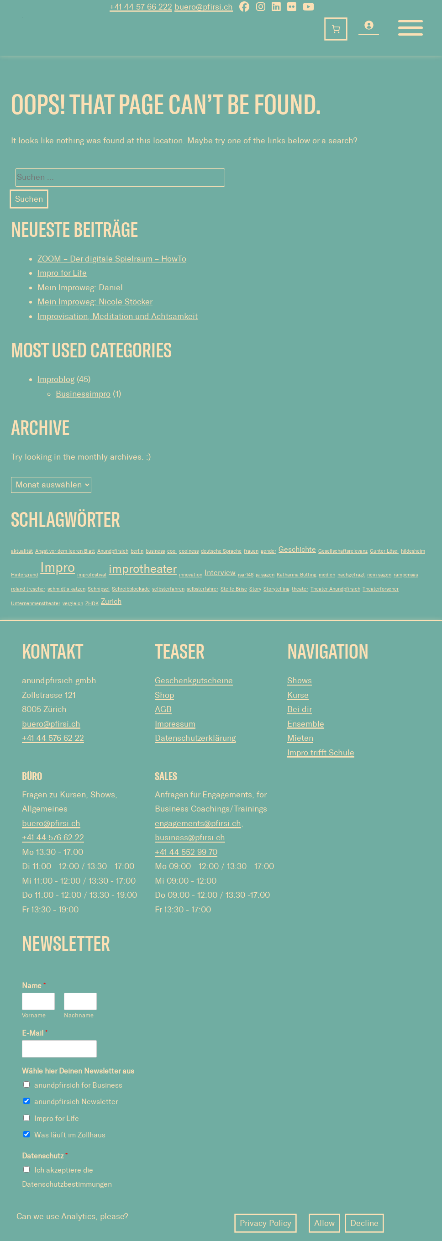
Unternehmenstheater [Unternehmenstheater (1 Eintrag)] (35, 604)
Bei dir (299, 709)
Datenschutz (45, 1156)
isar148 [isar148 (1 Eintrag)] (245, 575)
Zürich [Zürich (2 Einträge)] (111, 601)
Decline (364, 1223)
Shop (164, 695)
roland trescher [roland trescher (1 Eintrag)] (28, 589)
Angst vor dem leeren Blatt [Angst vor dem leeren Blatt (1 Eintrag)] (65, 551)
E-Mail (34, 1033)
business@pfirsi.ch (190, 838)
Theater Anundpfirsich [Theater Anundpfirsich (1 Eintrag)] (335, 589)
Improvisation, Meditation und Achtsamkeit (117, 316)
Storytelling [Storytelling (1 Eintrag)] (276, 589)
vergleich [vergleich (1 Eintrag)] (73, 604)
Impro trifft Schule (320, 753)
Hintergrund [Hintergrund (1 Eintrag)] (24, 575)
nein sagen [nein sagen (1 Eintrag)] (379, 575)
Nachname (79, 1015)
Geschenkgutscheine (194, 680)
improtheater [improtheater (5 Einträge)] (143, 569)
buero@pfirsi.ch (51, 724)
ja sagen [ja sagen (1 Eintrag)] (265, 575)
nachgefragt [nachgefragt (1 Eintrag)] (351, 575)
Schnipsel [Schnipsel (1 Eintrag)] (99, 589)
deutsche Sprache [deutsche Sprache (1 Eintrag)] (221, 551)
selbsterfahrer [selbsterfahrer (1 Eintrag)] (202, 589)
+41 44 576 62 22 (53, 738)
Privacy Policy (265, 1223)
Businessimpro (83, 394)
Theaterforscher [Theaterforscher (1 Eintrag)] (381, 589)
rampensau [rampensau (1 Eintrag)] (406, 575)
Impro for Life (62, 273)
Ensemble (305, 724)
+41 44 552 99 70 (186, 852)
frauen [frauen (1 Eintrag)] (251, 551)
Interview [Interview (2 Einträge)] (220, 572)
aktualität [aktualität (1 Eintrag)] (22, 551)
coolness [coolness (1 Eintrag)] (189, 551)
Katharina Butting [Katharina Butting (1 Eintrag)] (296, 575)
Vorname (34, 1015)
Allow (324, 1223)
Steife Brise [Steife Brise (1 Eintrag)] (234, 589)
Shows (299, 680)
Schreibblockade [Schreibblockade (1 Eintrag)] (131, 589)
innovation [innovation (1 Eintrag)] (190, 575)
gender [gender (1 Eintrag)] (268, 551)
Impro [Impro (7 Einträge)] (57, 567)
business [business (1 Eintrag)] (155, 551)
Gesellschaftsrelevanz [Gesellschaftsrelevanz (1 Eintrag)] (343, 551)
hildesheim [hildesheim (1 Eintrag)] (413, 551)
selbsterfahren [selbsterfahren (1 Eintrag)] (168, 589)
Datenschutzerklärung (195, 738)
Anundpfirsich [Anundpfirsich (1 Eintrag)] (112, 551)
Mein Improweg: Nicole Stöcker (95, 302)
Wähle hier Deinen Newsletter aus (78, 1071)
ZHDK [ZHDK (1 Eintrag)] (92, 604)
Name (34, 985)
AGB (163, 709)
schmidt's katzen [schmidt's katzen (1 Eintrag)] (66, 589)
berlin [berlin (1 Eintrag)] (137, 551)
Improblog (55, 379)
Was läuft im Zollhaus (69, 1135)
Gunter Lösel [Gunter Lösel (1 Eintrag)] (384, 551)
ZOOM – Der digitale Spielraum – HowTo (111, 259)
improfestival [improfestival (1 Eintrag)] (91, 575)
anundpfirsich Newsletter (76, 1101)
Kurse (298, 695)
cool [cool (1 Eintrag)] (172, 551)
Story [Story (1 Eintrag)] (255, 589)
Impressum (175, 724)
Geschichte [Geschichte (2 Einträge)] (297, 549)
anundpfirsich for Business (78, 1085)
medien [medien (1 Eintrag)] (327, 575)
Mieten (300, 738)
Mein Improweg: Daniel (80, 288)
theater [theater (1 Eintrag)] (300, 589)
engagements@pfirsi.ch (198, 823)
